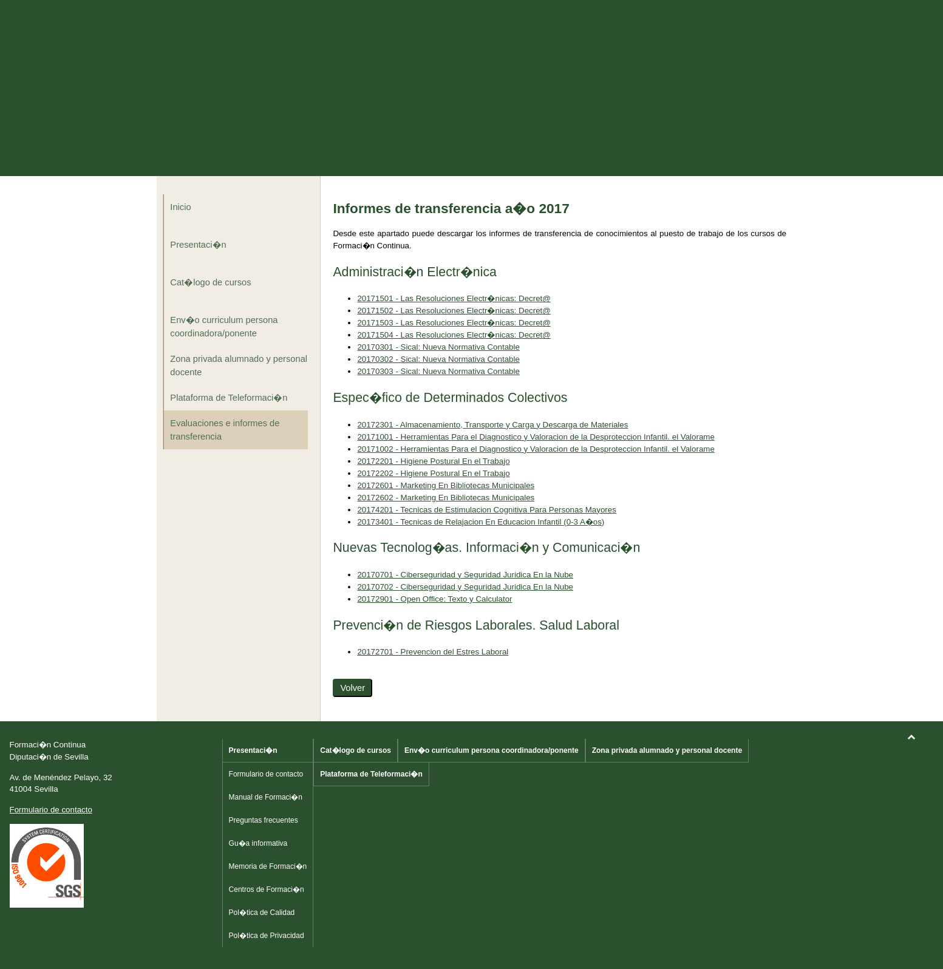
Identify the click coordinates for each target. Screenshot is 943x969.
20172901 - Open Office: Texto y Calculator (434, 599)
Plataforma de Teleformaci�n (228, 398)
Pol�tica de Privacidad (266, 935)
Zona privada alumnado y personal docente (238, 365)
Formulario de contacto (51, 809)
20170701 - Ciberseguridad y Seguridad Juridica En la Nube (465, 574)
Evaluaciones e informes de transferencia (224, 429)
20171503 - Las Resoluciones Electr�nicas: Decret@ (453, 322)
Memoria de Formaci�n (268, 866)
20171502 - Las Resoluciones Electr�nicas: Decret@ (453, 310)
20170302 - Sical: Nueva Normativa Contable (438, 359)
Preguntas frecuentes (263, 820)
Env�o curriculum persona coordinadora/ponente (223, 326)
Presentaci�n (198, 245)
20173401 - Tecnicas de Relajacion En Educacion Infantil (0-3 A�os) (480, 521)
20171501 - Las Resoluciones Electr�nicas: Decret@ (453, 298)
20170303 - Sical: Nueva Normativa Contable (438, 371)
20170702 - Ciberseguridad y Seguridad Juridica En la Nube (465, 586)
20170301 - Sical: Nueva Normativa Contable (438, 347)
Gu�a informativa (258, 843)
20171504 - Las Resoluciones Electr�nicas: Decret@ (453, 334)
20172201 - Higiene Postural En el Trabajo (433, 461)
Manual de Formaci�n (265, 797)
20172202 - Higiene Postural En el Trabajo (433, 473)
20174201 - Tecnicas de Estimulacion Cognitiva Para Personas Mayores (486, 509)
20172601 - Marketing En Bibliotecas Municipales (445, 485)
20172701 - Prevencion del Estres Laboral (432, 651)
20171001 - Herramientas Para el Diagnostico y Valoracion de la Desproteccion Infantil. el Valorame (535, 436)
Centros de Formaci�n (266, 889)
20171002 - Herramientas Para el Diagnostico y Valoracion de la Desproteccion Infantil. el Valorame (535, 449)
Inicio (180, 207)
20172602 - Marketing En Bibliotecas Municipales (445, 497)
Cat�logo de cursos (210, 282)
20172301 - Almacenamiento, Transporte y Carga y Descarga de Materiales (492, 424)
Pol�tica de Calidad (262, 912)
